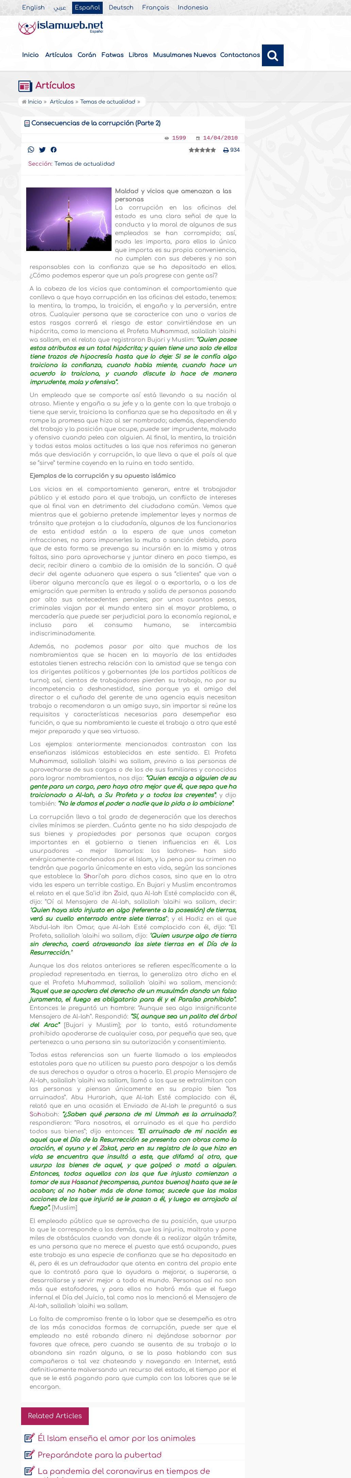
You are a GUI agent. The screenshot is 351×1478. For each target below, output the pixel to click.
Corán (87, 55)
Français (156, 8)
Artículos (58, 55)
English (33, 8)
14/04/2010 (220, 138)
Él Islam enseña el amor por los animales (117, 1439)
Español (87, 8)
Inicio (30, 55)
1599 (179, 138)
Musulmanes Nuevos (184, 55)
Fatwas (112, 55)
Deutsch (121, 8)
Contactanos (240, 55)
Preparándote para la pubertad (100, 1455)
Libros (138, 55)
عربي (60, 8)
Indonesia (193, 8)
